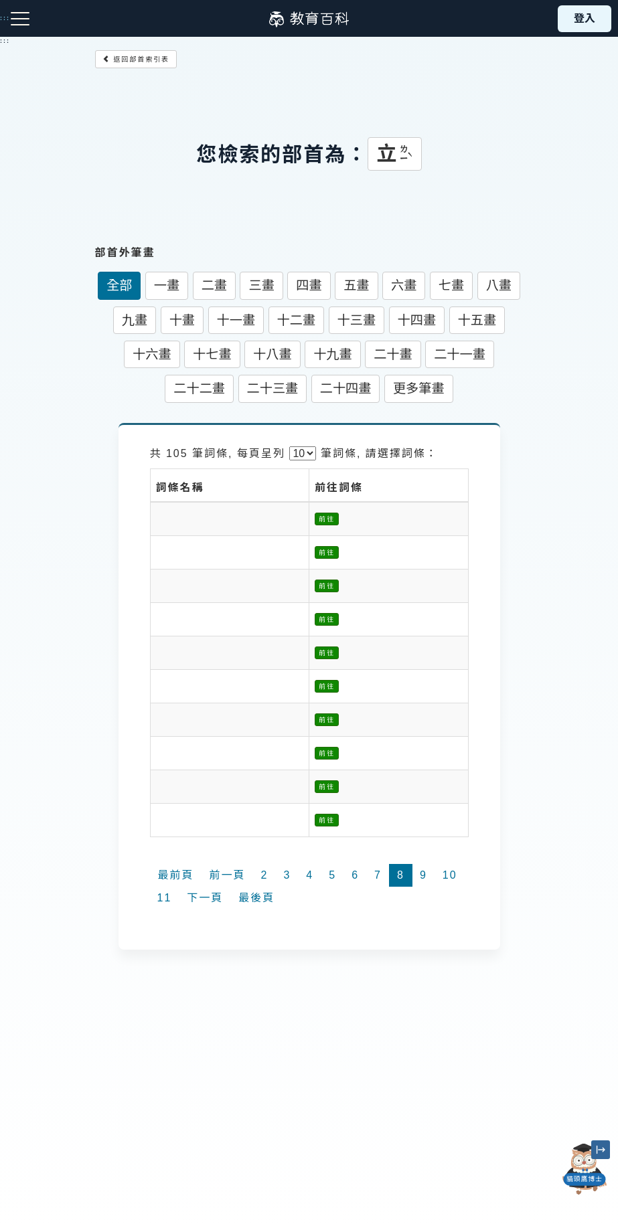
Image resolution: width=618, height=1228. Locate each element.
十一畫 (236, 320)
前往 (327, 519)
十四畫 (417, 320)
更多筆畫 (419, 388)
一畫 (166, 285)
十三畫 (356, 320)
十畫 (182, 320)
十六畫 (152, 354)
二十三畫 (273, 388)
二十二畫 (199, 388)
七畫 (451, 285)
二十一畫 (459, 354)
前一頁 (228, 875)
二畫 (214, 285)
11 (164, 897)
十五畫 (477, 320)
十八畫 (272, 354)
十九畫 (332, 354)
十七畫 (212, 354)
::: (5, 40)
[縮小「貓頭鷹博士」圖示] (600, 1149)
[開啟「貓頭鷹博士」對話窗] (584, 1169)
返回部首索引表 (136, 59)
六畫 (403, 285)
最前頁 (176, 875)
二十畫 (393, 354)
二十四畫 (346, 388)
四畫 (308, 285)
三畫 (261, 285)
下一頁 (205, 897)
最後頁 (256, 897)
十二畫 (296, 320)
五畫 (356, 285)
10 (450, 875)
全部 (119, 285)
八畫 (499, 285)
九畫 (134, 320)
